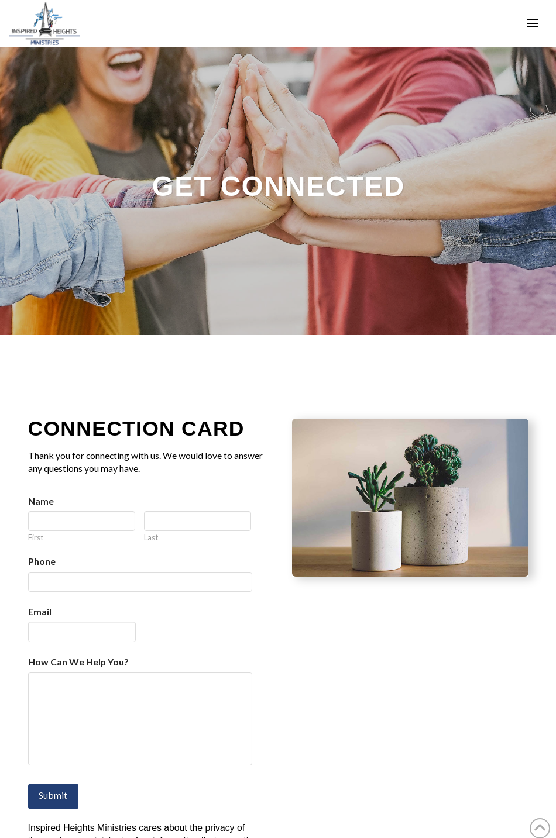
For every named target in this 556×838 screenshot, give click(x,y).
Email (40, 611)
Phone (42, 561)
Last (151, 538)
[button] (533, 23)
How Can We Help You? (78, 661)
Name (41, 500)
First (35, 538)
